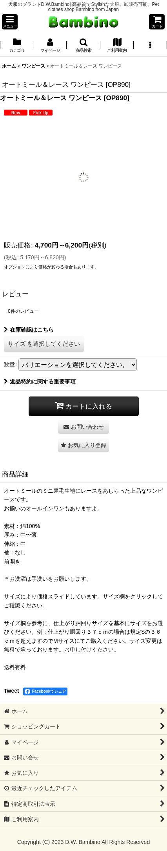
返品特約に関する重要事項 (40, 381)
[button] (10, 21)
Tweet (11, 691)
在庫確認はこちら (29, 329)
